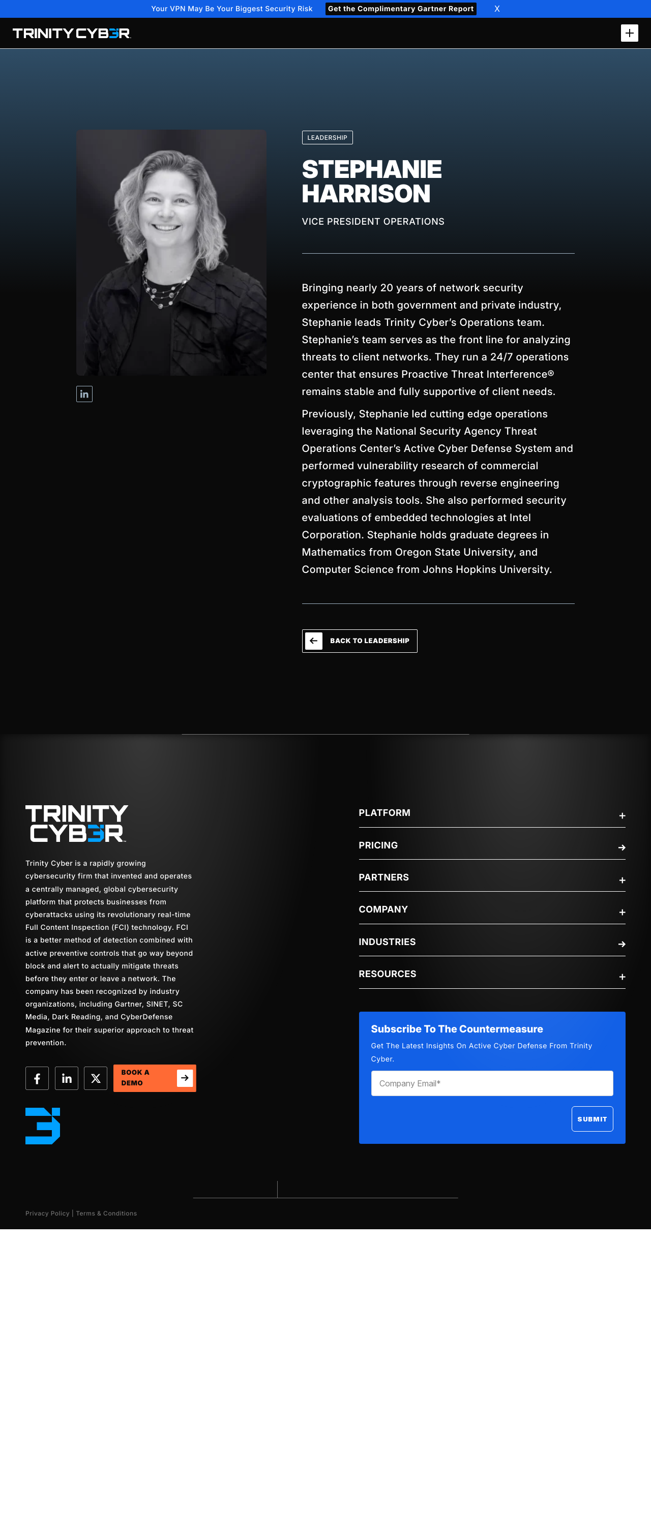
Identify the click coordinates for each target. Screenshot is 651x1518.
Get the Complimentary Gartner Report (401, 9)
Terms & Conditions (106, 1213)
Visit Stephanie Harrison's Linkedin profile (84, 394)
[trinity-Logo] (77, 823)
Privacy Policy (47, 1213)
